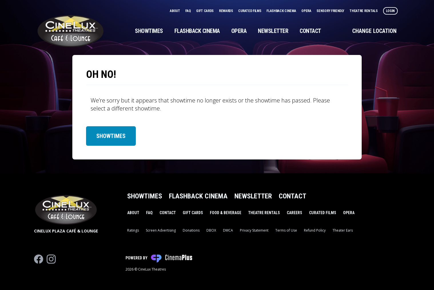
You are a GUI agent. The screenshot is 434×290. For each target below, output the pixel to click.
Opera (306, 11)
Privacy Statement (254, 230)
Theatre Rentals (363, 11)
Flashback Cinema (281, 11)
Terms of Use (286, 230)
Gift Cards (205, 11)
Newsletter (273, 30)
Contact (310, 30)
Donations (191, 230)
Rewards (226, 11)
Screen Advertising (161, 230)
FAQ (188, 11)
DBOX (211, 230)
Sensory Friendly (330, 11)
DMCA (228, 230)
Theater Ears (343, 230)
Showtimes (149, 30)
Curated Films (250, 11)
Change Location (374, 30)
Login (390, 11)
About (175, 11)
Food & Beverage (225, 212)
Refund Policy (315, 230)
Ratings (133, 230)
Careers (294, 212)
